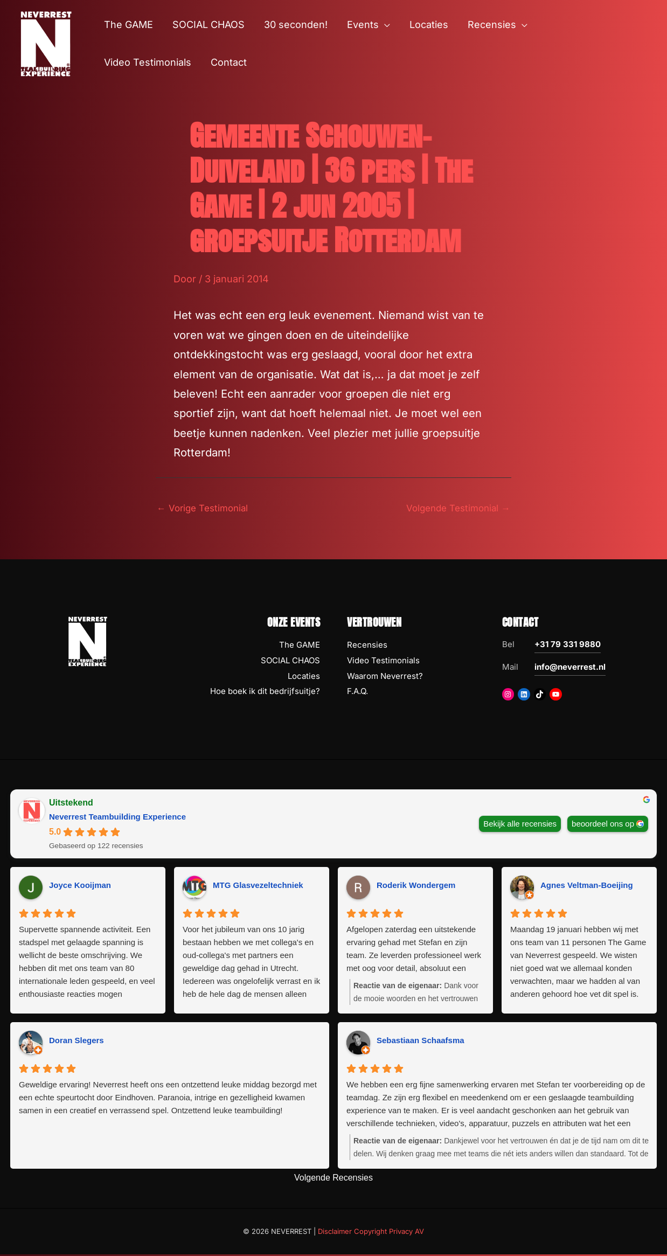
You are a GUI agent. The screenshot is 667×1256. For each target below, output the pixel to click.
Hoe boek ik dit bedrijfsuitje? (265, 693)
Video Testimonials (383, 662)
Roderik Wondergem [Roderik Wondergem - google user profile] (416, 886)
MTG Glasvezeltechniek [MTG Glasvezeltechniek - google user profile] (258, 886)
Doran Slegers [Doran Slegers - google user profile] (76, 1041)
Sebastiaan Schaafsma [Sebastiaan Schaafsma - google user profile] (420, 1041)
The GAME (299, 646)
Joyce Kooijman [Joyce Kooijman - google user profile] (80, 886)
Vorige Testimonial (205, 508)
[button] (384, 25)
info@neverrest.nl (570, 668)
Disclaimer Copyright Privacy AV (371, 1232)
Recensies (367, 646)
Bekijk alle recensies (520, 824)
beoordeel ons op (603, 824)
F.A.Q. (357, 693)
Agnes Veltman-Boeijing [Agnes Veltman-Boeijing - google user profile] (586, 886)
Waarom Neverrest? (385, 677)
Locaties (304, 677)
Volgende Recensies (333, 1179)
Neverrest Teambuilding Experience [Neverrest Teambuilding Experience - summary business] (117, 818)
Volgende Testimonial (454, 508)
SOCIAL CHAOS (290, 662)
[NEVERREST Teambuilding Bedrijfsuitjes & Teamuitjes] (46, 42)
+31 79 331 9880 (567, 646)
